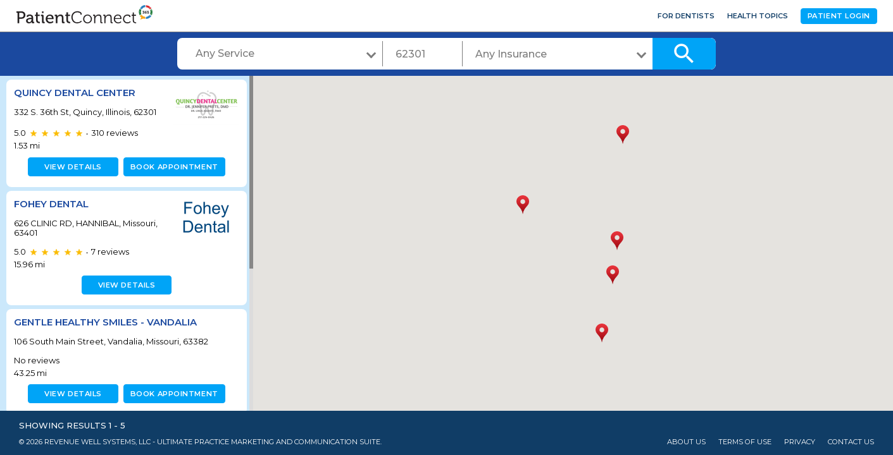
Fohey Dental (51, 204)
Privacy (799, 442)
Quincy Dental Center (74, 93)
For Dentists (686, 15)
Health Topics (757, 15)
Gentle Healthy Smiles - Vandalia (105, 322)
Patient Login (839, 15)
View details (71, 166)
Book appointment (172, 166)
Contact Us (851, 442)
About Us (686, 442)
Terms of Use (744, 442)
